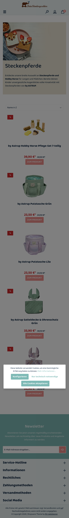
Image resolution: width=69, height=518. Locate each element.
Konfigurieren (20, 376)
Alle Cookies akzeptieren (35, 383)
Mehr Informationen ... (46, 371)
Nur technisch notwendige (45, 376)
